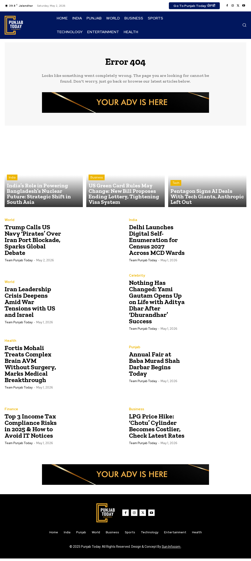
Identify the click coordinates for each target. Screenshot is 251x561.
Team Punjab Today (19, 262)
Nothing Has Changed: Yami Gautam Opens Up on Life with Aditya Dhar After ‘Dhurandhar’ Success (157, 304)
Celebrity (136, 278)
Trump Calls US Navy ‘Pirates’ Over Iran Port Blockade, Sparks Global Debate (33, 242)
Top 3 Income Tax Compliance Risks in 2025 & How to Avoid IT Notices (31, 428)
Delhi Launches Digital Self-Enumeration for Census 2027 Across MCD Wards (157, 242)
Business (96, 189)
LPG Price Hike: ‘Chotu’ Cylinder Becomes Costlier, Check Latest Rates (156, 428)
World (9, 222)
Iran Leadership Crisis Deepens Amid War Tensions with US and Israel (30, 304)
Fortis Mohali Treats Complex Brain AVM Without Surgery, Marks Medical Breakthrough (30, 366)
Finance (11, 411)
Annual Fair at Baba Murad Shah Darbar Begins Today (154, 366)
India (12, 189)
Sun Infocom (171, 549)
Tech (175, 193)
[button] (244, 25)
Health (10, 343)
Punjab (134, 349)
